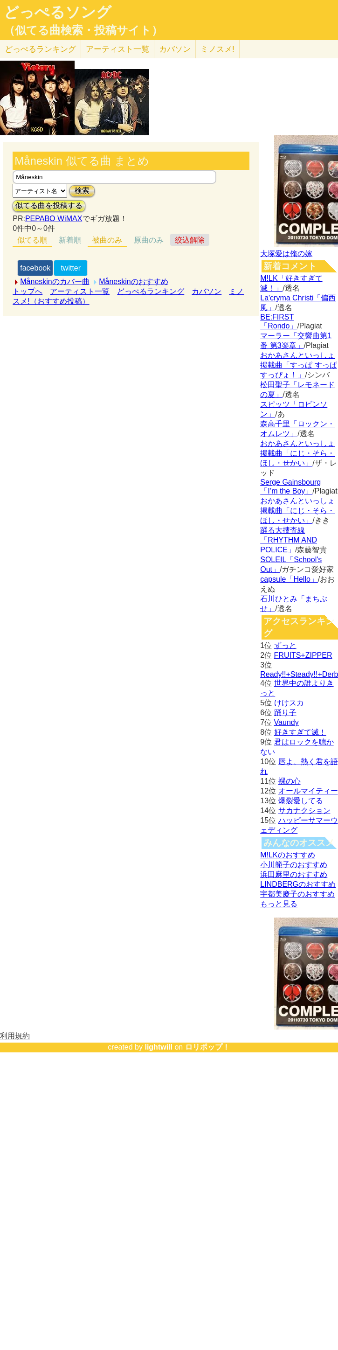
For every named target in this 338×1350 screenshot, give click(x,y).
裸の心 (289, 781)
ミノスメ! (217, 49)
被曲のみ (107, 240)
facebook (35, 268)
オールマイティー (308, 791)
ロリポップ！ (207, 1047)
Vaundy (286, 722)
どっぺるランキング (150, 291)
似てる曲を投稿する (49, 205)
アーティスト (117, 49)
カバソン (175, 49)
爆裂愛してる (300, 801)
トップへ (27, 291)
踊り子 (285, 713)
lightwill (158, 1047)
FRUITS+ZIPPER (303, 655)
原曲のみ (149, 240)
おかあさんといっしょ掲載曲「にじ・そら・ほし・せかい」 (297, 453)
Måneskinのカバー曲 (54, 281)
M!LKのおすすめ (287, 855)
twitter (71, 268)
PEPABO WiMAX (53, 219)
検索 (82, 191)
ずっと (285, 645)
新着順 (70, 240)
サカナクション (304, 810)
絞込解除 (190, 240)
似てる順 (32, 240)
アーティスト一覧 (80, 291)
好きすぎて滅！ (300, 732)
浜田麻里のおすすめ (293, 874)
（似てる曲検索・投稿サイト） (83, 30)
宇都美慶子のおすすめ (297, 894)
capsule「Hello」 (289, 579)
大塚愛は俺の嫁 (286, 253)
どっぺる (40, 49)
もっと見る (278, 904)
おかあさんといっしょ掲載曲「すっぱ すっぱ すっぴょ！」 (298, 365)
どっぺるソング (57, 12)
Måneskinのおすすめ (133, 281)
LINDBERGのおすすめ (298, 884)
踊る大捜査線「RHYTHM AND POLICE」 (288, 540)
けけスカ (289, 703)
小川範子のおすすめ (293, 865)
